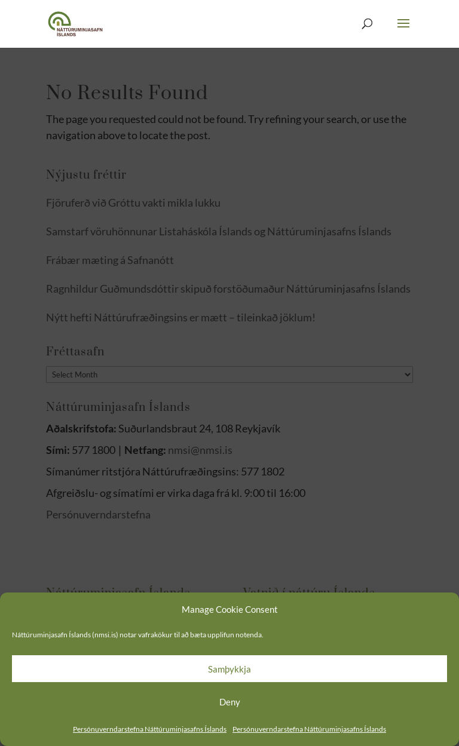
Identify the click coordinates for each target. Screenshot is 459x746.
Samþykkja (229, 669)
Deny (229, 701)
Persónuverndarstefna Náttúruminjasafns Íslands (150, 728)
